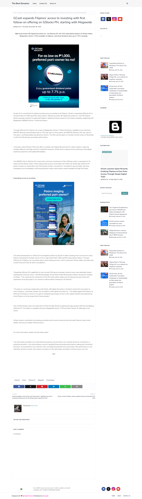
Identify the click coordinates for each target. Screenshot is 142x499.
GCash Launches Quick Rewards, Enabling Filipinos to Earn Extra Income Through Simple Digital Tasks (114, 173)
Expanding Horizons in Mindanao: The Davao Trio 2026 (118, 65)
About (119, 496)
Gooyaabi (45, 496)
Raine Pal (18, 26)
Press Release (50, 380)
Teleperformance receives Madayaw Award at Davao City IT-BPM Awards (118, 233)
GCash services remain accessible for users (116, 222)
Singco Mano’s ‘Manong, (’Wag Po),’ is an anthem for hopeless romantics (118, 77)
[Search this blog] (111, 193)
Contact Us (126, 496)
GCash (24, 380)
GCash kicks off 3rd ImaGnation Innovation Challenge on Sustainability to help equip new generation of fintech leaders (118, 91)
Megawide (41, 380)
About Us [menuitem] (53, 3)
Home (15, 12)
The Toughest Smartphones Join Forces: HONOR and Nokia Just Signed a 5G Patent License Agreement (118, 211)
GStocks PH (32, 380)
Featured (20, 12)
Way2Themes (29, 496)
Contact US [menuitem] (43, 3)
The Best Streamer (20, 3)
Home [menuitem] (34, 3)
